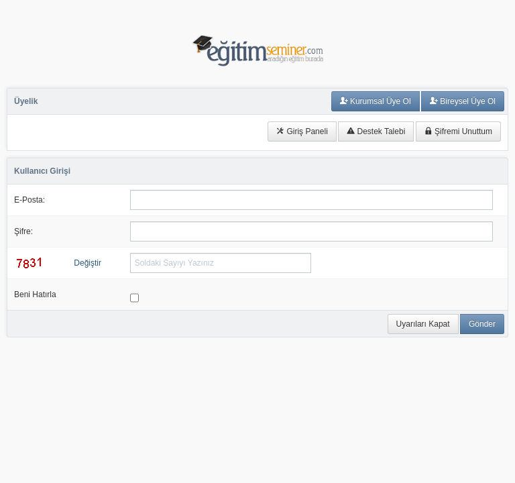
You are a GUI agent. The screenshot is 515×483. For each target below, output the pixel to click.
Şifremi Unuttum (458, 131)
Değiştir (87, 263)
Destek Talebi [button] (376, 131)
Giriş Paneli (302, 131)
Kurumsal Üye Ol (375, 101)
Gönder (482, 324)
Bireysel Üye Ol (463, 101)
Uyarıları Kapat (423, 324)
